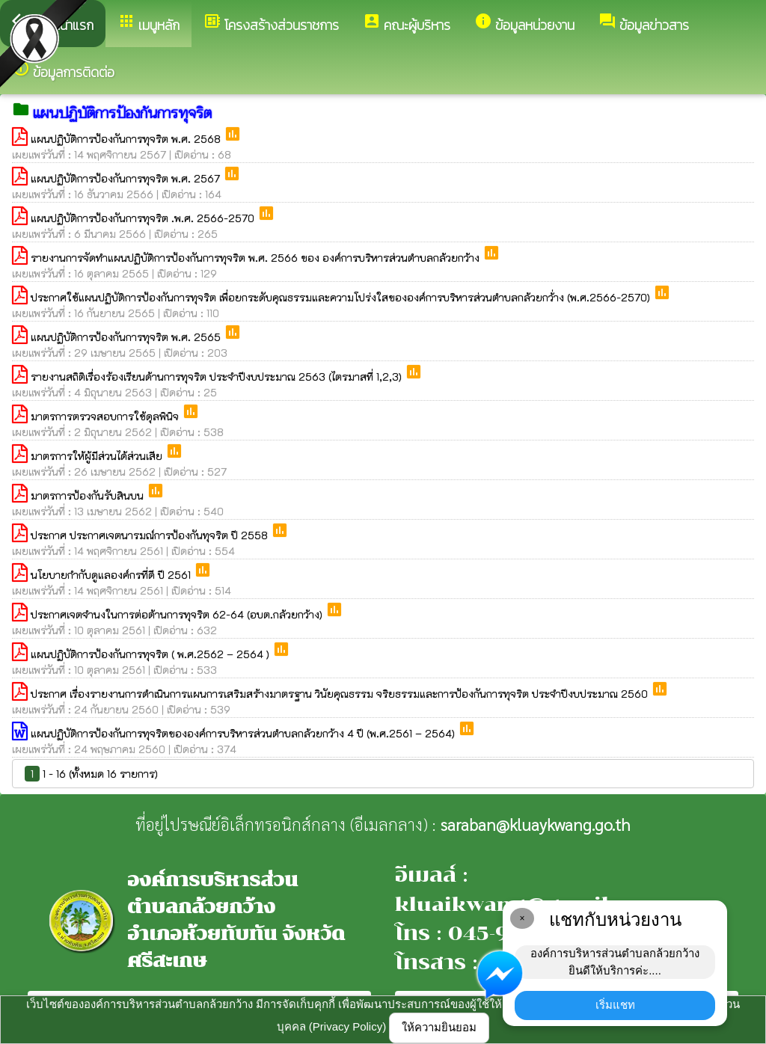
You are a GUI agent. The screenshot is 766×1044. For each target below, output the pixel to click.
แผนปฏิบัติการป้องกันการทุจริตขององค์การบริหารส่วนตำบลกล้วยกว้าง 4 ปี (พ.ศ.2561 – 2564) (244, 733)
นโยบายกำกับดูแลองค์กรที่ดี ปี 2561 (112, 575)
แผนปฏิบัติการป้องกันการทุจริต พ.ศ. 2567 (127, 178)
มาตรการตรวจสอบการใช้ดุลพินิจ (106, 416)
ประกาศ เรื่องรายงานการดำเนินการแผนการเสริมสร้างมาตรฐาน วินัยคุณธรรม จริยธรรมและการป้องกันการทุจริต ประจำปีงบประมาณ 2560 (341, 694)
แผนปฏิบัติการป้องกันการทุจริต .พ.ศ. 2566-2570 (144, 218)
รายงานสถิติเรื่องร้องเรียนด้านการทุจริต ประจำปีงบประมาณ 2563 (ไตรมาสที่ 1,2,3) (218, 376)
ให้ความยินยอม (439, 1027)
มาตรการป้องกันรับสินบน (89, 495)
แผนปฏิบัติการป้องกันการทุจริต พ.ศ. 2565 (127, 337)
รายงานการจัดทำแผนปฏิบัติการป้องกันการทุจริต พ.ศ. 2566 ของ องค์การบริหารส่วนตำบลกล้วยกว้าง (256, 258)
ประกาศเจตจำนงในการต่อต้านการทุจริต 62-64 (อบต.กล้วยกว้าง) (178, 614)
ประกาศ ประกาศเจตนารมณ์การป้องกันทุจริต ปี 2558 (151, 535)
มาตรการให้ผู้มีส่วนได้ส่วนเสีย (98, 456)
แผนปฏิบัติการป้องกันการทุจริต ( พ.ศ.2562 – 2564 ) (151, 654)
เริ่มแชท (615, 1004)
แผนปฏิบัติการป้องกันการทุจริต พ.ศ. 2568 (127, 139)
